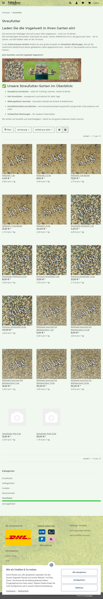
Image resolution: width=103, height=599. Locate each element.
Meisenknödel (8, 493)
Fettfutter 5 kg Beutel (80, 175)
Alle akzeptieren (79, 572)
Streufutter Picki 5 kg (11, 433)
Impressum (11, 591)
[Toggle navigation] (3, 1)
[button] (70, 3)
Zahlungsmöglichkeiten (80, 530)
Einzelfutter (7, 478)
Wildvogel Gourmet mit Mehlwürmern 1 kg (46, 328)
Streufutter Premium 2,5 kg (14, 276)
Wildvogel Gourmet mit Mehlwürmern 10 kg (46, 381)
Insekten (6, 488)
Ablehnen (79, 588)
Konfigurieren (78, 580)
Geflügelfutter (8, 483)
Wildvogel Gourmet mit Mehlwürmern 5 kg (12, 381)
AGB (7, 560)
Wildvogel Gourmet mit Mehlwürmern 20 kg (81, 381)
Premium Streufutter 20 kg (14, 327)
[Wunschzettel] (83, 3)
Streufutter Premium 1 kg (82, 226)
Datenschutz (11, 556)
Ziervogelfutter (8, 504)
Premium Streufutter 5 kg (47, 276)
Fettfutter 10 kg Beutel (12, 226)
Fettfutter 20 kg (43, 226)
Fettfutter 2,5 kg (43, 175)
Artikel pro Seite (42, 129)
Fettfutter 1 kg (8, 175)
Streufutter (7, 498)
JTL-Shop (89, 595)
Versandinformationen (80, 535)
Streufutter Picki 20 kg (46, 433)
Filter (7, 129)
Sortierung (22, 129)
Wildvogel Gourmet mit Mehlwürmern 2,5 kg (81, 328)
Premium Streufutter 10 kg (83, 276)
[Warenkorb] (93, 3)
